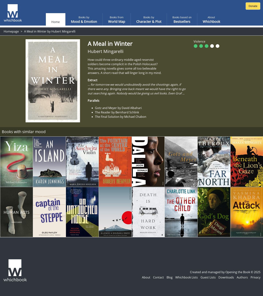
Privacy (255, 277)
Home (55, 22)
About (146, 277)
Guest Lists (208, 277)
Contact (158, 277)
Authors (242, 277)
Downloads (226, 277)
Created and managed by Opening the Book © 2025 (225, 272)
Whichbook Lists (186, 277)
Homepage (11, 31)
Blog (170, 277)
